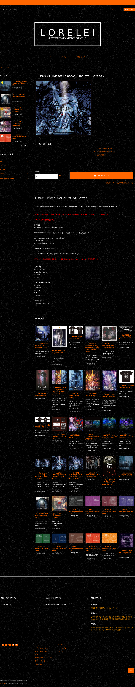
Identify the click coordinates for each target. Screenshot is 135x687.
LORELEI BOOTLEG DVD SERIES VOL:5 (42, 548)
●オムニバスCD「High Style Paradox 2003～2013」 (18, 96)
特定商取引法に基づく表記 (124, 183)
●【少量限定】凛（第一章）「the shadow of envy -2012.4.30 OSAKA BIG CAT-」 (109, 482)
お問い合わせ (81, 57)
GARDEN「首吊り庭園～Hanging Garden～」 (125, 552)
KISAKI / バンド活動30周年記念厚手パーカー (42, 426)
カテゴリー (65, 57)
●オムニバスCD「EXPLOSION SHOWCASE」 (16, 123)
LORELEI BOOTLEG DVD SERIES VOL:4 (126, 511)
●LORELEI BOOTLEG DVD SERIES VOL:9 (109, 548)
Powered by (13, 683)
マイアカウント (63, 645)
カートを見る (62, 648)
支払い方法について (41, 648)
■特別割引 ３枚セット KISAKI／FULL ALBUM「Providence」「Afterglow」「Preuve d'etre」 (59, 391)
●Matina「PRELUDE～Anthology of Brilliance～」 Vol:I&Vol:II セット (92, 437)
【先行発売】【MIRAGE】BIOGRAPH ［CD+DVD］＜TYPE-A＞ (59, 475)
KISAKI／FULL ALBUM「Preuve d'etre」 (74, 395)
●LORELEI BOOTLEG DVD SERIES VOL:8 (19, 137)
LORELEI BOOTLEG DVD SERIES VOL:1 (76, 511)
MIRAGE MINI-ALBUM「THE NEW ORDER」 (74, 436)
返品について (110, 183)
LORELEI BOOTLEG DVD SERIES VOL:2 (92, 511)
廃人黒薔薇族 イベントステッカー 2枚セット (125, 337)
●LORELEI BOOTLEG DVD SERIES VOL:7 (76, 548)
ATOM (41, 664)
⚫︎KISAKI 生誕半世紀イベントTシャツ (75, 337)
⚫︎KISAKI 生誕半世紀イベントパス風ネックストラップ (59, 352)
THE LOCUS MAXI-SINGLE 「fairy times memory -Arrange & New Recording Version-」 (92, 347)
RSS (36, 664)
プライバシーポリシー (42, 661)
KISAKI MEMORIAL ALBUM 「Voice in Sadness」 (108, 345)
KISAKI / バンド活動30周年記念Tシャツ (126, 386)
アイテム (128, 9)
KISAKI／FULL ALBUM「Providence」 (109, 395)
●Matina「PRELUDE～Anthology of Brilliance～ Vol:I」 (126, 436)
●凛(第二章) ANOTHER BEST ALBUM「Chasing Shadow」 (92, 475)
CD (8, 67)
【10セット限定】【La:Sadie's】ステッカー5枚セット (59, 436)
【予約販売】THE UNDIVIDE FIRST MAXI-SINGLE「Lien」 (41, 345)
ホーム (51, 57)
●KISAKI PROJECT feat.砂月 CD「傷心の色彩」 (19, 83)
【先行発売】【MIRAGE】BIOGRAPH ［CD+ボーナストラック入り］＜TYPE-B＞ (76, 475)
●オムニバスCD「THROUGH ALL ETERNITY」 (17, 109)
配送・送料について (41, 651)
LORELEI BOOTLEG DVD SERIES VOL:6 (59, 548)
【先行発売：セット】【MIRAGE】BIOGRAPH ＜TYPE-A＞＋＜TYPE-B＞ (42, 475)
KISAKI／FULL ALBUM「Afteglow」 (91, 394)
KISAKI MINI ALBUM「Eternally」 (41, 394)
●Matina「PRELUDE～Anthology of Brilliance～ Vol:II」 (109, 436)
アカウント (117, 9)
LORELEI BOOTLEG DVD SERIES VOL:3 (109, 511)
